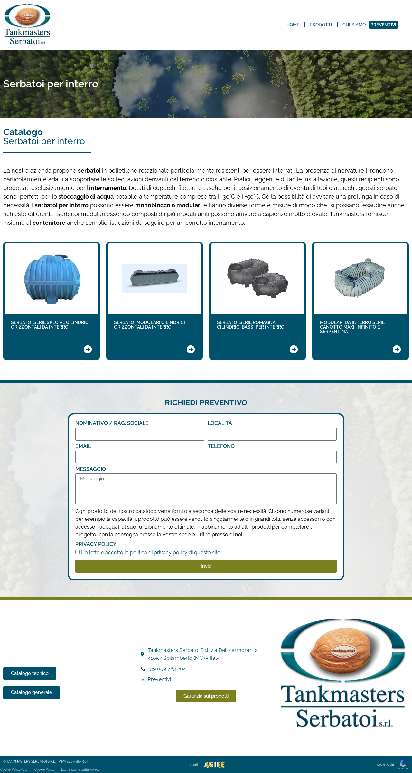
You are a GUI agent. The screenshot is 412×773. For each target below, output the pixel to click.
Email (83, 446)
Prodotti (321, 24)
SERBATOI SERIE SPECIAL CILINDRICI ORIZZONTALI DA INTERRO (50, 325)
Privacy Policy (96, 544)
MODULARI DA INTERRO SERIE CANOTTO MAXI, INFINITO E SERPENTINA (352, 327)
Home (292, 24)
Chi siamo (354, 24)
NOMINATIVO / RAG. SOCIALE (112, 423)
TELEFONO (221, 446)
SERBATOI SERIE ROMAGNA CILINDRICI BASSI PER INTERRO (251, 325)
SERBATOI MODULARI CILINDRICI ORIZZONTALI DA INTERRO (149, 325)
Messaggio (90, 469)
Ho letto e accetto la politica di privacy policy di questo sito (150, 553)
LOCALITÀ (220, 423)
